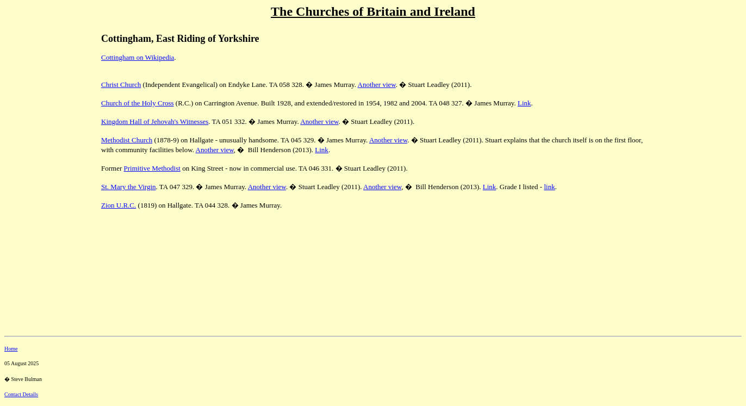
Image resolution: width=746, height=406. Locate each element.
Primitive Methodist (152, 168)
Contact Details (21, 394)
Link (524, 103)
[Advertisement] (42, 98)
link (549, 187)
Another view (377, 84)
